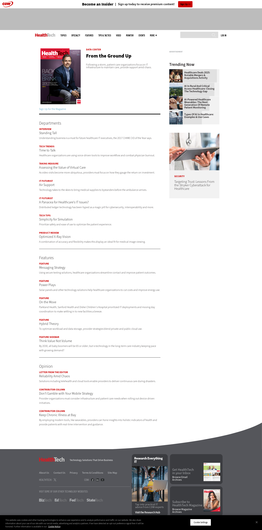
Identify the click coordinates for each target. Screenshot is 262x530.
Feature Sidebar (49, 337)
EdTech (61, 500)
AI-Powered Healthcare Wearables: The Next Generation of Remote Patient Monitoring (197, 145)
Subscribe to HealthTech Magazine (187, 503)
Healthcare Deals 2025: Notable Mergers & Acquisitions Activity (197, 117)
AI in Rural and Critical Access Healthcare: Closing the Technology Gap (199, 130)
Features (89, 35)
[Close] (256, 522)
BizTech (45, 500)
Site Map (112, 472)
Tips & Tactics (104, 35)
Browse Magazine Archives (182, 510)
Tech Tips (44, 215)
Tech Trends (46, 146)
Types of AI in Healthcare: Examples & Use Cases (199, 157)
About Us (44, 472)
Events (142, 35)
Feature (44, 263)
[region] (131, 522)
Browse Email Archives (179, 478)
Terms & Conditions (92, 472)
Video (118, 35)
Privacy (74, 472)
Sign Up (184, 4)
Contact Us (59, 472)
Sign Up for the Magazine (52, 109)
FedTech (77, 500)
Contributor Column (52, 389)
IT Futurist (46, 181)
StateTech (95, 500)
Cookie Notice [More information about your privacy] (54, 526)
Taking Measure (48, 163)
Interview (45, 129)
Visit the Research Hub (147, 512)
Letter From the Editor (53, 372)
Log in (223, 35)
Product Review (49, 232)
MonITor (130, 35)
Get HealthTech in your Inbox (183, 471)
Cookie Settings (201, 522)
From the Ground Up (108, 56)
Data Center (93, 49)
